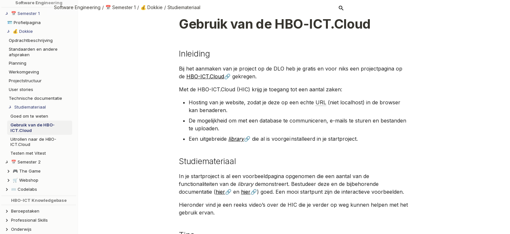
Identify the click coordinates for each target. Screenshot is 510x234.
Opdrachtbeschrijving (31, 40)
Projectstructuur (25, 80)
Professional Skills (29, 220)
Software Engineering (108, 7)
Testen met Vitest (28, 153)
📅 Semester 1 (152, 7)
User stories (21, 89)
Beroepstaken (25, 211)
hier (220, 191)
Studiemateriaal (215, 7)
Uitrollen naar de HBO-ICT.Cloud (33, 141)
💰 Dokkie (183, 7)
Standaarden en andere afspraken (33, 51)
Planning (17, 63)
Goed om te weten (29, 116)
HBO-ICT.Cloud (205, 76)
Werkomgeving (24, 71)
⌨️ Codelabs (24, 189)
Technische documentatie (35, 98)
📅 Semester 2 (26, 161)
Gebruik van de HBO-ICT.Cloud (32, 127)
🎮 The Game (27, 171)
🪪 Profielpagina (24, 22)
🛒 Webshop (25, 180)
